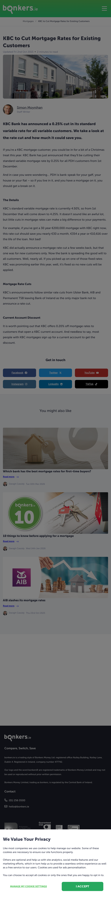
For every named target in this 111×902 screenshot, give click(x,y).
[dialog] (55, 451)
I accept (82, 886)
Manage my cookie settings (28, 886)
